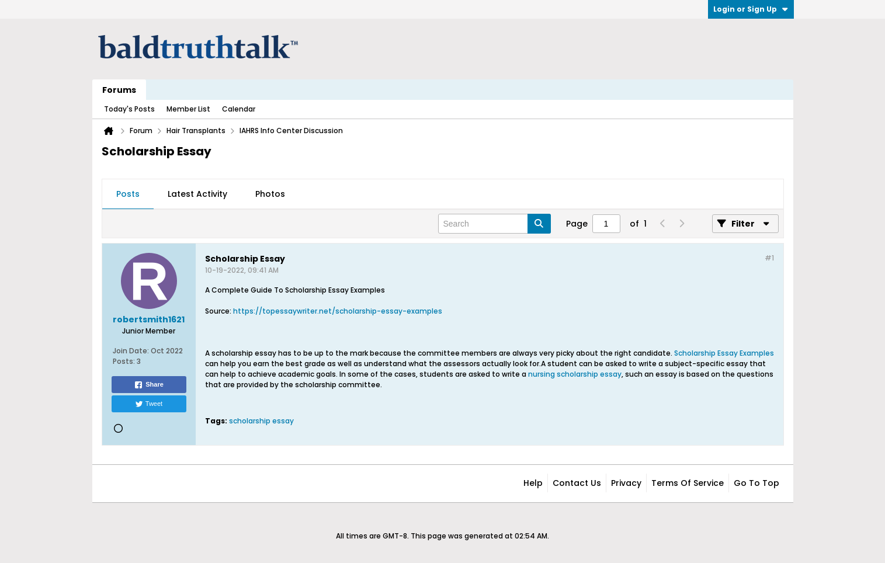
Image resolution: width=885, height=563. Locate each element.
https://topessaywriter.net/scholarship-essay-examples (337, 311)
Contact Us (577, 483)
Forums (119, 90)
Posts (128, 194)
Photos (270, 194)
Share (149, 385)
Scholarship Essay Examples (724, 353)
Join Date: (131, 351)
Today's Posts (129, 109)
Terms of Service (687, 483)
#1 (769, 258)
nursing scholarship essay (575, 374)
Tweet (148, 404)
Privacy (626, 483)
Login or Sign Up (751, 9)
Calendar (238, 109)
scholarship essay (261, 421)
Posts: (124, 361)
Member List (188, 109)
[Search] (494, 224)
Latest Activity (197, 194)
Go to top (756, 483)
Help (533, 483)
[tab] (128, 194)
